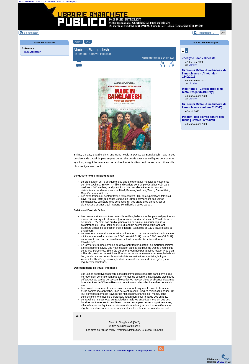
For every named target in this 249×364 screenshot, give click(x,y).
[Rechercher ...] (205, 33)
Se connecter (31, 32)
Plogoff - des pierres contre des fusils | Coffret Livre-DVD (203, 118)
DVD (88, 42)
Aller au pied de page (67, 1)
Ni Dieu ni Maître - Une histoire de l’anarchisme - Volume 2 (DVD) (204, 106)
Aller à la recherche (45, 1)
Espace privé (144, 350)
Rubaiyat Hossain (32, 52)
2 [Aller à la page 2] (186, 50)
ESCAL (220, 362)
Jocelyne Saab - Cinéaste (198, 58)
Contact (107, 350)
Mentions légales (124, 350)
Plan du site (92, 350)
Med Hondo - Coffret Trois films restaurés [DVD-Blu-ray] (203, 90)
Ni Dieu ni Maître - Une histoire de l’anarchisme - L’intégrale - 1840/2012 (204, 73)
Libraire (193, 64)
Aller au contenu (26, 1)
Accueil (78, 42)
